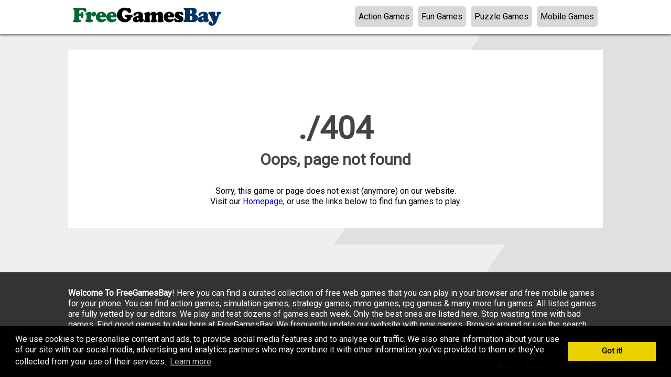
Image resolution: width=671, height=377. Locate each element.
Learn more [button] (190, 362)
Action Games (384, 16)
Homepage (263, 201)
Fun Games (441, 16)
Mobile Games (567, 16)
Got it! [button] (612, 351)
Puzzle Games (501, 16)
